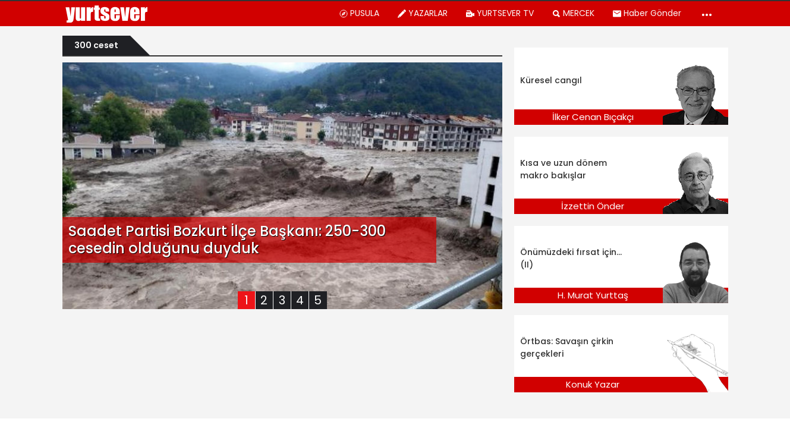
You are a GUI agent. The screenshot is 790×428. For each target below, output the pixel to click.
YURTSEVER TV (499, 13)
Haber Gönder (646, 13)
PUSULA (359, 13)
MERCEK (573, 13)
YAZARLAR (422, 13)
